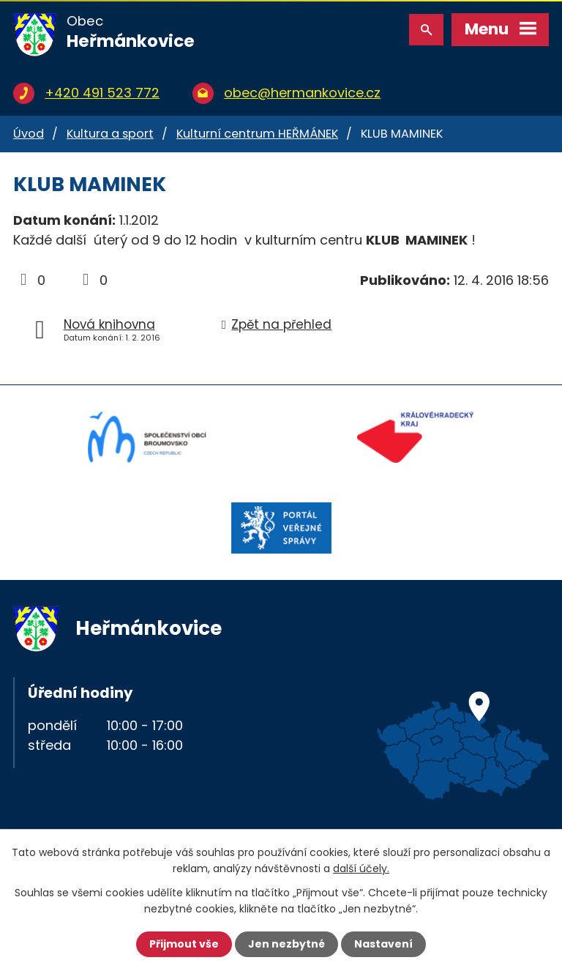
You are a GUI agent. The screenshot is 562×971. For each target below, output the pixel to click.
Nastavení (383, 944)
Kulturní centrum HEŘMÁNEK (257, 133)
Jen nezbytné (286, 944)
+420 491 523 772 (102, 92)
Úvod (28, 133)
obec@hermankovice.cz (302, 92)
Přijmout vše (184, 944)
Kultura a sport (110, 133)
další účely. (361, 868)
